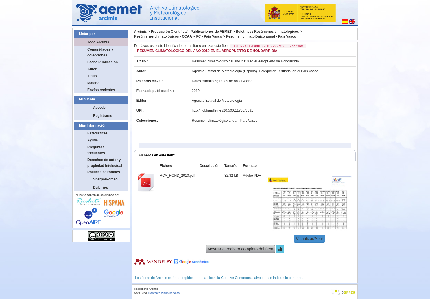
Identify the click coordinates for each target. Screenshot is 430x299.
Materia (93, 83)
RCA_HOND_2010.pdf (177, 176)
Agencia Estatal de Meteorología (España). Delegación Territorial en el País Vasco (255, 71)
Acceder (100, 108)
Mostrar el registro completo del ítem (240, 249)
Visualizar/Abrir (309, 238)
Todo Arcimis (98, 42)
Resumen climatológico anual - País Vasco (261, 36)
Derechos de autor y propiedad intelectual (104, 163)
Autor (92, 69)
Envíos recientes (101, 90)
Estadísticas (97, 133)
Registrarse (102, 116)
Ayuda (92, 140)
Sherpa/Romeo (105, 179)
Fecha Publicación (102, 62)
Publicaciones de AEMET (211, 31)
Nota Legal (140, 292)
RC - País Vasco (209, 36)
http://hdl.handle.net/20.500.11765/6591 (222, 110)
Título (92, 76)
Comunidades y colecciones (100, 52)
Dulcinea (100, 187)
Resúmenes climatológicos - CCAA (163, 36)
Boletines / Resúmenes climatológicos (267, 31)
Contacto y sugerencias (164, 292)
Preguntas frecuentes (96, 150)
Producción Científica (168, 31)
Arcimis (140, 31)
